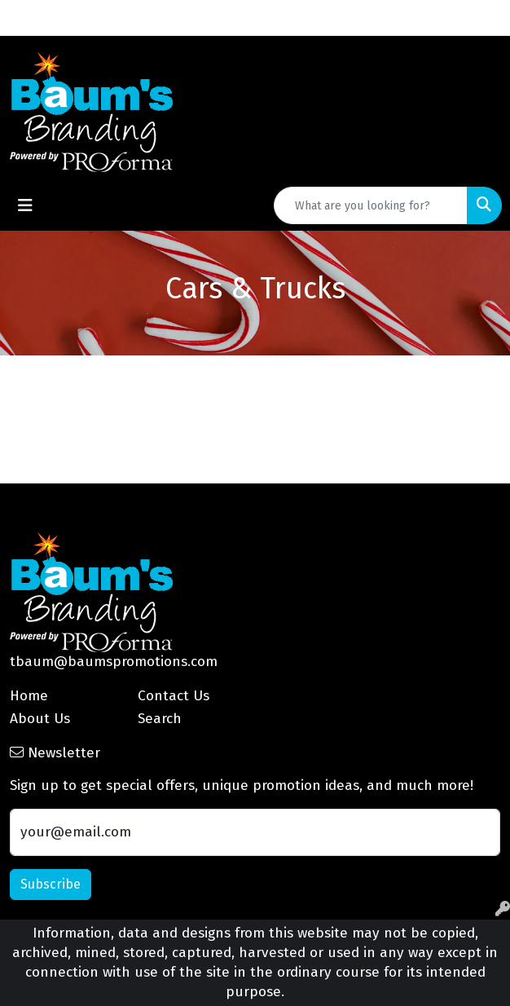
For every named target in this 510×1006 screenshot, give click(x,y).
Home (29, 695)
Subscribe (50, 884)
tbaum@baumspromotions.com (114, 661)
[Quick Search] (371, 205)
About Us (40, 718)
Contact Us (173, 695)
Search (160, 718)
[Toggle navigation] (25, 205)
